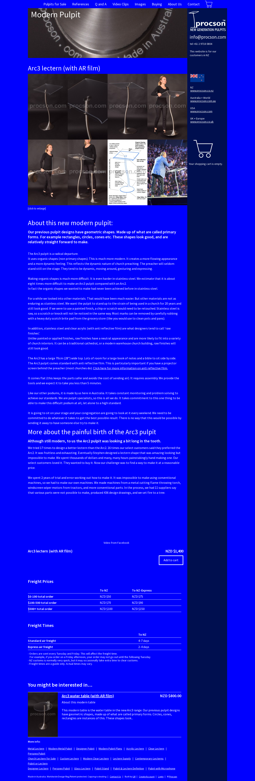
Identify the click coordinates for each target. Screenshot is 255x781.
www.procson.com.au (203, 101)
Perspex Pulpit (36, 753)
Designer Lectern (38, 768)
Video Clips (121, 4)
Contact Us (115, 776)
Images (140, 4)
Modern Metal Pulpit (60, 748)
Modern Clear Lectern (96, 758)
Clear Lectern (156, 748)
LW (134, 776)
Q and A (101, 4)
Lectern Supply (122, 758)
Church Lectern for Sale (42, 758)
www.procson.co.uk (202, 121)
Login (161, 776)
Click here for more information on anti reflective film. (130, 368)
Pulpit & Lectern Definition (128, 768)
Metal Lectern (36, 748)
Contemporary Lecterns (149, 758)
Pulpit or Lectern (38, 763)
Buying (157, 4)
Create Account (147, 776)
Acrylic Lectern (135, 748)
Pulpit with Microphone (161, 768)
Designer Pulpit (85, 748)
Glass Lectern (82, 768)
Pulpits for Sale (54, 4)
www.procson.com (201, 111)
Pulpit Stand (102, 768)
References (80, 4)
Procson (173, 776)
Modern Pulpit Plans (110, 748)
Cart (209, 4)
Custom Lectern (69, 758)
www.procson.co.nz (202, 90)
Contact (194, 4)
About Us (175, 4)
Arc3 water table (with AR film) (88, 695)
